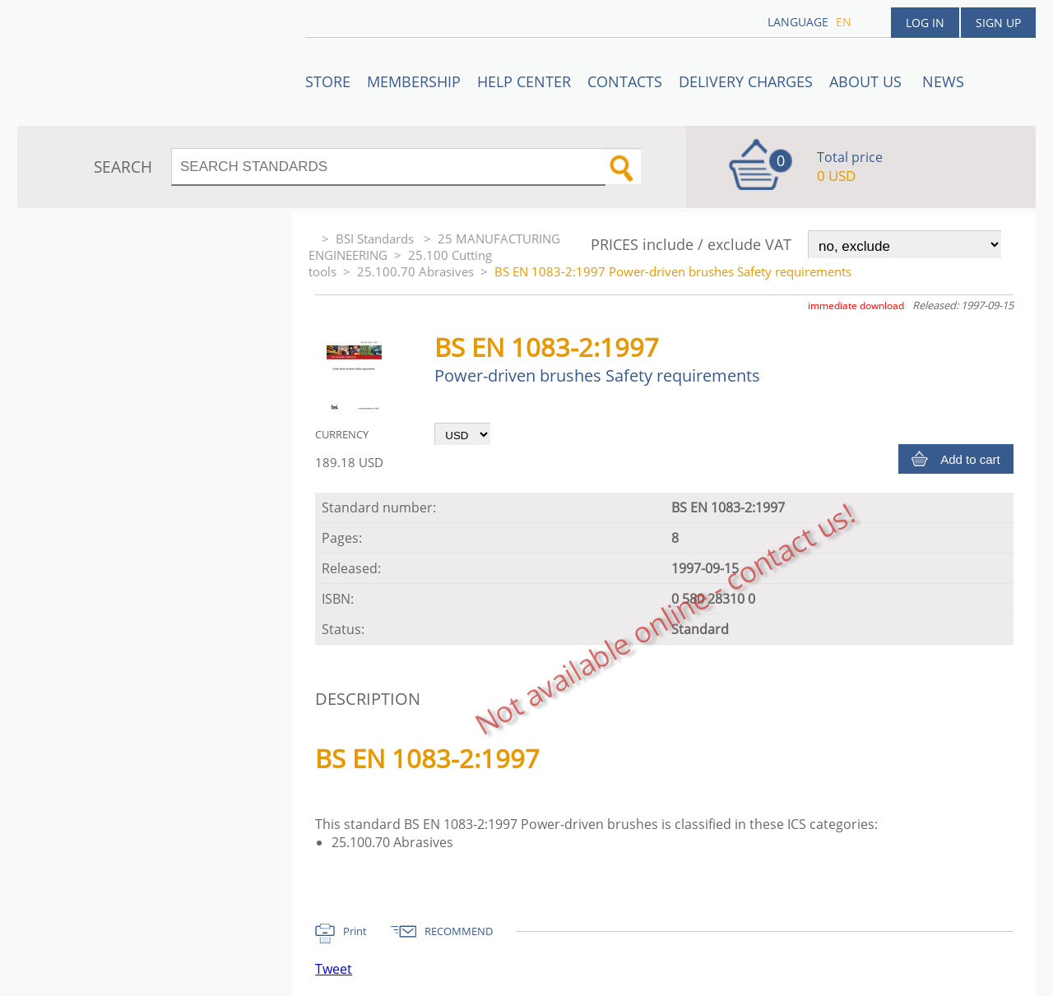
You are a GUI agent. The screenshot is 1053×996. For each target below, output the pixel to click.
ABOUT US (867, 81)
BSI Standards (376, 238)
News (943, 81)
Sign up (998, 22)
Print (355, 931)
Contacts (624, 81)
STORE (327, 81)
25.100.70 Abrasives (415, 271)
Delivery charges (746, 81)
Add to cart (970, 459)
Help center (524, 81)
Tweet (333, 969)
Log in (925, 22)
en (843, 22)
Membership (414, 81)
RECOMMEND (458, 931)
